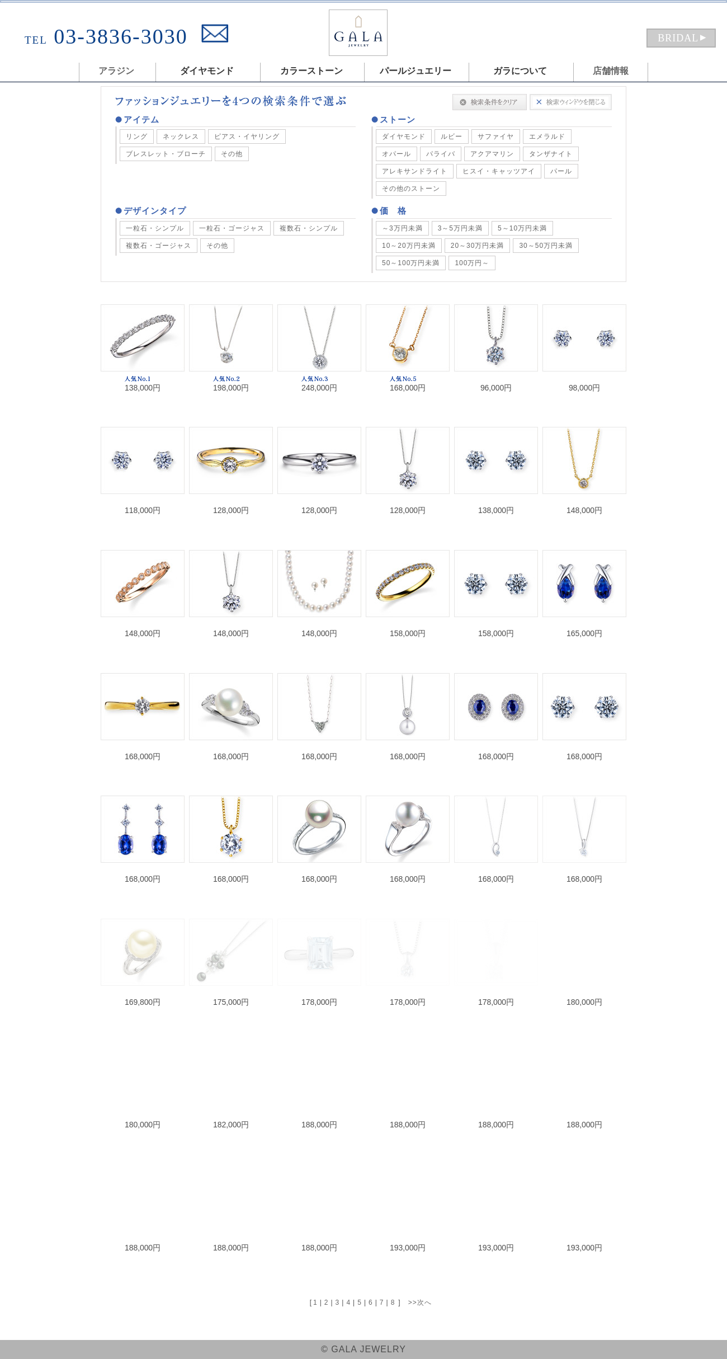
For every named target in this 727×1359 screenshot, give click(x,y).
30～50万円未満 (546, 246)
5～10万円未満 (522, 228)
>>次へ (420, 1302)
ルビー (451, 136)
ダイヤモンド (404, 136)
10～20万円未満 (409, 246)
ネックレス (181, 136)
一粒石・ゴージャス (232, 228)
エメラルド (547, 136)
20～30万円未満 (477, 246)
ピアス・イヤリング (247, 136)
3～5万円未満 (460, 228)
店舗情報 (611, 71)
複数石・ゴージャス (158, 246)
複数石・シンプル (309, 228)
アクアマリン (492, 154)
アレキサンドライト (414, 171)
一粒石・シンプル (155, 228)
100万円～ (472, 263)
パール (561, 171)
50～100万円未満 (411, 263)
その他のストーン (411, 188)
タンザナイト (551, 154)
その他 (232, 154)
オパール (396, 154)
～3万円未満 (402, 228)
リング (137, 136)
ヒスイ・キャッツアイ (498, 171)
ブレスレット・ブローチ (166, 154)
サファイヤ (496, 136)
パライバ (440, 154)
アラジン (116, 71)
